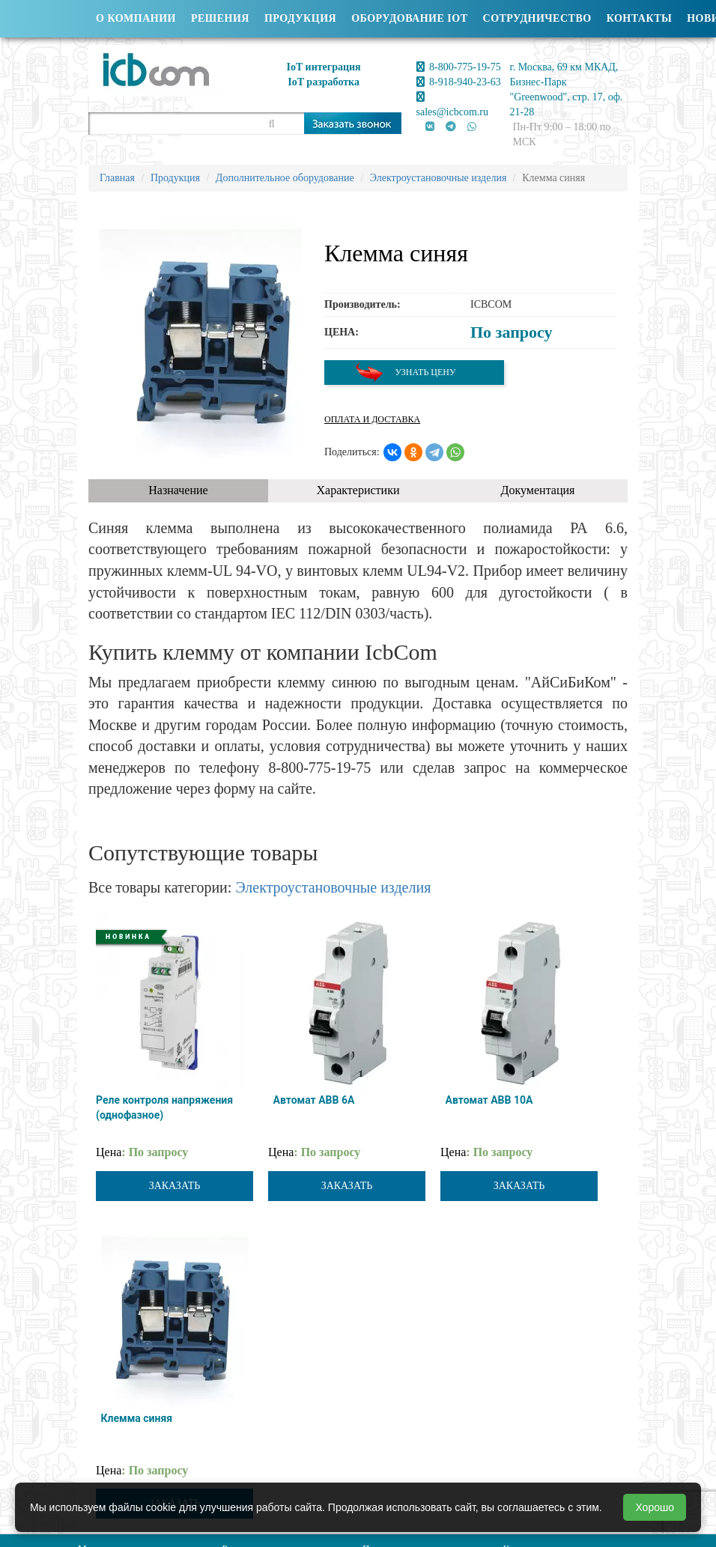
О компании (136, 18)
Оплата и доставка (372, 419)
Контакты (640, 18)
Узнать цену (405, 372)
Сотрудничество (537, 18)
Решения (220, 18)
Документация (538, 490)
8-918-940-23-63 (458, 82)
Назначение (177, 490)
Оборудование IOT (409, 18)
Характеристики (358, 490)
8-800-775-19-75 (458, 67)
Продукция (300, 18)
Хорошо (654, 1507)
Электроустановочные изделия (333, 887)
